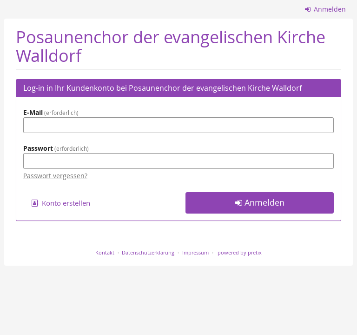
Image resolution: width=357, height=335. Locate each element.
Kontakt (104, 252)
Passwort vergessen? (55, 175)
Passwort (56, 148)
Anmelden (325, 9)
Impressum (195, 252)
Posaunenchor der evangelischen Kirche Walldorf (170, 46)
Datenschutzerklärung (148, 252)
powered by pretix (240, 252)
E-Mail (51, 112)
